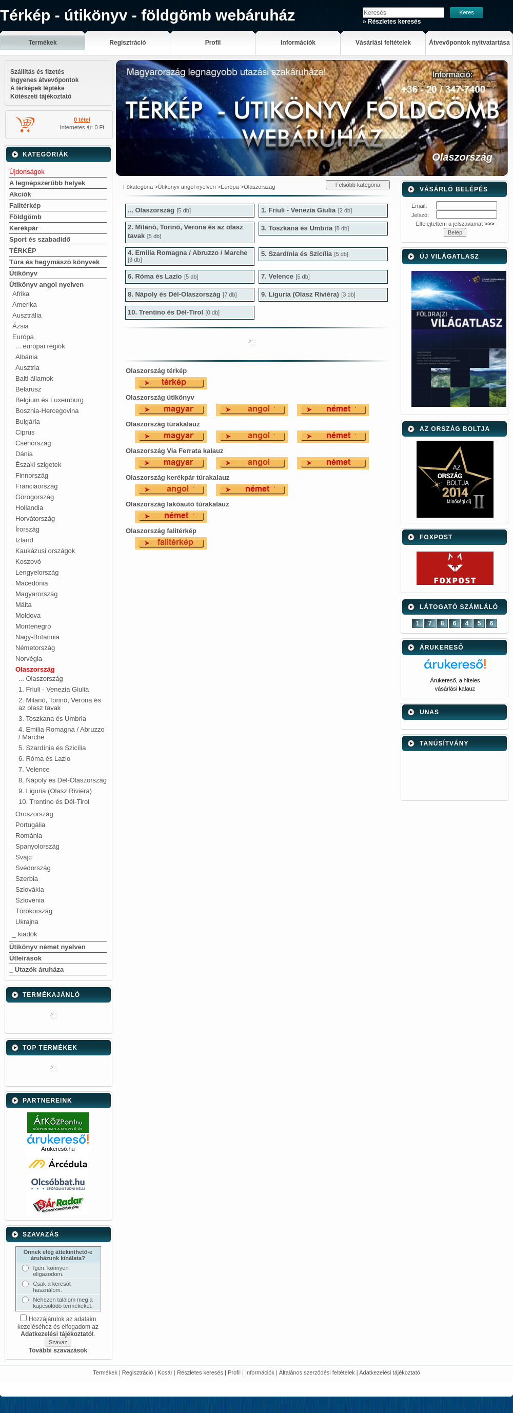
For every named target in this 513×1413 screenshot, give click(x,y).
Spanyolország (37, 846)
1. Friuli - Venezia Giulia (53, 689)
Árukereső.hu (57, 1149)
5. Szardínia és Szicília (52, 748)
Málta (23, 605)
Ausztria (27, 367)
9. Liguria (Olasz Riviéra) (55, 791)
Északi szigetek (38, 464)
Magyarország (36, 594)
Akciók (20, 194)
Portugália (30, 825)
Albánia (26, 357)
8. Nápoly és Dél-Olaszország (62, 780)
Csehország (33, 443)
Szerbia (26, 878)
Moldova (28, 615)
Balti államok (34, 378)
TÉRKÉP (22, 250)
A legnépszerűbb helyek (47, 183)
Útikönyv (23, 273)
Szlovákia (29, 889)
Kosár (164, 1372)
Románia (28, 835)
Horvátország (35, 518)
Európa (23, 337)
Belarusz (28, 389)
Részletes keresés (200, 1372)
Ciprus (25, 432)
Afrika (20, 294)
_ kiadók (24, 934)
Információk (259, 1372)
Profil (234, 1372)
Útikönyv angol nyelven (46, 284)
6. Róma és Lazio (44, 758)
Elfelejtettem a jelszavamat (455, 224)
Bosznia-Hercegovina (47, 411)
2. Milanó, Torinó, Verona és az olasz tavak (59, 704)
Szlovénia (29, 900)
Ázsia (20, 326)
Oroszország (34, 814)
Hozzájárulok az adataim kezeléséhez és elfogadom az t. (57, 1327)
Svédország (33, 868)
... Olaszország (40, 678)
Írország (27, 529)
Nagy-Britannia (37, 637)
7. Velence (34, 769)
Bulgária (27, 421)
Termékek (105, 1372)
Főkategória (138, 187)
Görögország (34, 497)
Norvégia (28, 658)
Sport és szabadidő (39, 239)
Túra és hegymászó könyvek (54, 262)
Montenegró (33, 626)
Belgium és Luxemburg (49, 400)
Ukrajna (26, 922)
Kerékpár (23, 228)
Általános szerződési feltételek (317, 1372)
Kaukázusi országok (45, 551)
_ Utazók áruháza (36, 969)
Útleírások (25, 958)
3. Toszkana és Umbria (52, 718)
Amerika (24, 304)
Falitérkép (25, 205)
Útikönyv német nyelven (47, 947)
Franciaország (36, 486)
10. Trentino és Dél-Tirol (53, 802)
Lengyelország (37, 572)
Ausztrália (27, 315)
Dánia (24, 454)
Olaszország (35, 669)
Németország (35, 648)
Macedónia (31, 583)
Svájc (23, 857)
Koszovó (28, 561)
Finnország (31, 475)
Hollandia (29, 508)
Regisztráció (137, 1372)
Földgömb (25, 217)
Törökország (33, 911)
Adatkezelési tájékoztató (389, 1372)
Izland (24, 540)
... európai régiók (40, 346)
